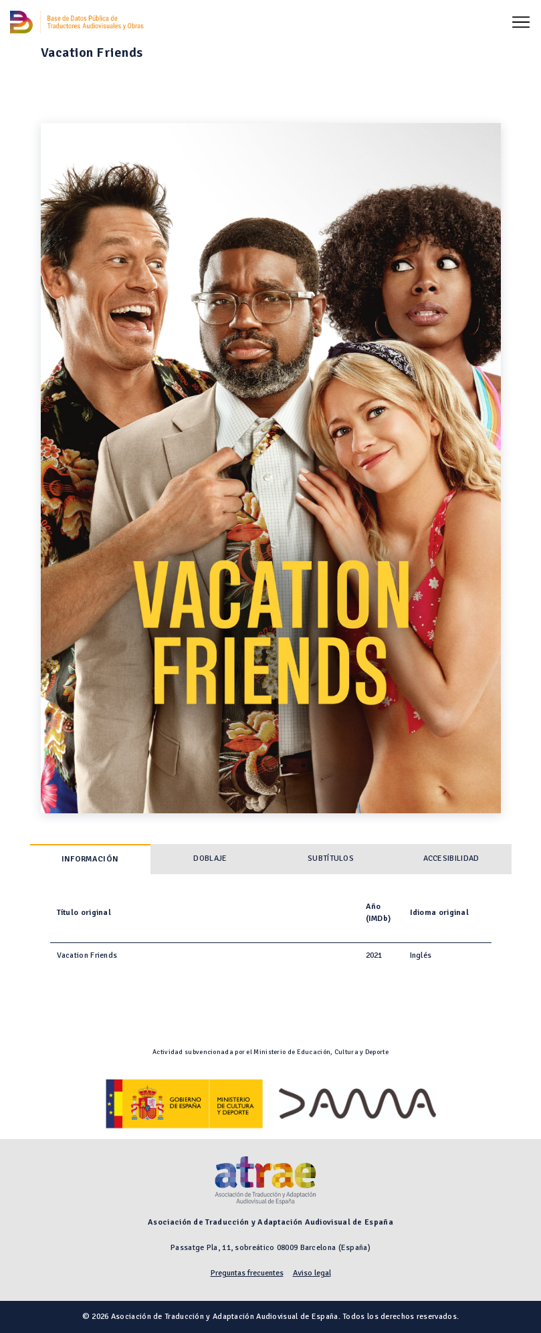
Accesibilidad (451, 858)
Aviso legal (312, 1273)
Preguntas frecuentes (247, 1273)
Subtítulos (331, 858)
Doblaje (210, 858)
